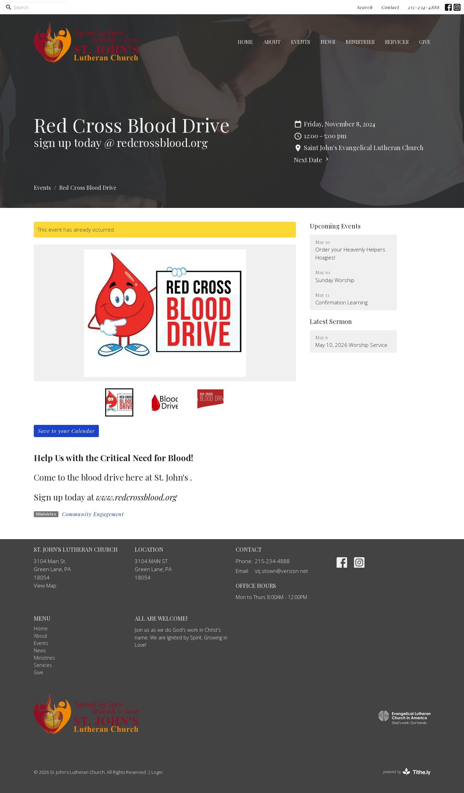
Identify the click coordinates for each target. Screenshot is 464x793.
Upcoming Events (335, 226)
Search (365, 7)
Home (245, 41)
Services (397, 41)
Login (157, 772)
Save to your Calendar (66, 430)
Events (300, 41)
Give (425, 41)
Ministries (360, 41)
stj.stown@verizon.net (281, 570)
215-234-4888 (424, 7)
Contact (390, 7)
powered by (407, 772)
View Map (45, 585)
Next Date (312, 160)
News (328, 41)
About (272, 41)
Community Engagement (93, 514)
